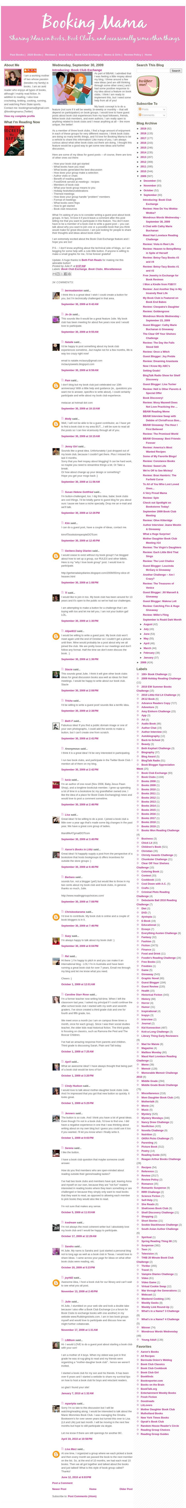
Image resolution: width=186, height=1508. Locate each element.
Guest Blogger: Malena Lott (159, 601)
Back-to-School (150, 740)
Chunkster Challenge (154, 859)
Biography (147, 752)
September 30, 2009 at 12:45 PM (80, 540)
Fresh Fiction (149, 1396)
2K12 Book (148, 698)
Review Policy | (133, 54)
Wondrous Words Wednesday (159, 1331)
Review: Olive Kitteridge (157, 520)
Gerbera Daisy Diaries (78, 550)
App (143, 715)
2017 (143, 138)
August (148, 624)
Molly (68, 418)
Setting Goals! (151, 370)
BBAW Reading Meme (156, 411)
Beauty (145, 744)
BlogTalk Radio (150, 760)
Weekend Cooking (152, 1298)
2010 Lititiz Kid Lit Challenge (158, 694)
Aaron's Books (150, 1351)
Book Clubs (95, 269)
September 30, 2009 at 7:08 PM (80, 901)
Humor (145, 1006)
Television (147, 1253)
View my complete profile (19, 116)
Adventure (147, 707)
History (145, 998)
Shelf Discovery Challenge (157, 1212)
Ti (66, 592)
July (146, 629)
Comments (146, 115)
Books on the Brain (152, 1384)
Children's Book (151, 846)
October (149, 190)
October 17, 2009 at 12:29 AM (79, 1236)
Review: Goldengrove (156, 311)
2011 (143, 166)
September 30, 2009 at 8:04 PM (80, 945)
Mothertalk (147, 1101)
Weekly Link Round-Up (155, 1307)
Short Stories (149, 1220)
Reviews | (51, 54)
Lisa (67, 814)
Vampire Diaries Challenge (157, 1274)
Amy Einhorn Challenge (155, 711)
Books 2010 (148, 789)
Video (144, 1278)
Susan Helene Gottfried (79, 492)
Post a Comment (62, 1483)
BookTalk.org (149, 1388)
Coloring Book (150, 871)
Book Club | (66, 54)
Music (145, 1109)
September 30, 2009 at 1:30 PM (80, 620)
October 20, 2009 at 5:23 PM (78, 1267)
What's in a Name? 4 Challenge (160, 1319)
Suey (68, 935)
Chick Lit (146, 842)
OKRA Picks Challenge (155, 1138)
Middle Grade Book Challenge (159, 1085)
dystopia (146, 916)
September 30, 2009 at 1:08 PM (80, 582)
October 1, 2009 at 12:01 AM (78, 984)
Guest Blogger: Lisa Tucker (159, 384)
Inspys (145, 1015)
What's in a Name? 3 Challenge (160, 1311)
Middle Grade (149, 1081)
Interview (146, 1019)
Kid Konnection (151, 1027)
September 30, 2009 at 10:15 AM (80, 436)
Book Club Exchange (74, 269)
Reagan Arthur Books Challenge (161, 1159)
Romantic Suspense (153, 1187)
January (149, 657)
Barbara (70, 877)
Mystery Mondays (152, 1117)
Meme (145, 1064)
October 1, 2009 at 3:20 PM (77, 1075)
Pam (67, 380)
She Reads (147, 1204)
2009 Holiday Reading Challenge (161, 678)
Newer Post (59, 1489)
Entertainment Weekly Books (158, 1392)
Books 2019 (148, 826)
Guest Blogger (150, 982)
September (151, 194)
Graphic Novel (150, 978)
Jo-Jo (68, 314)
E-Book (145, 920)
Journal (146, 1023)
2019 (143, 128)
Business (147, 838)
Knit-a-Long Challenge (155, 1031)
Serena (69, 1148)
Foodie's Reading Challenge (158, 957)
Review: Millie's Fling (156, 614)
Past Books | (17, 54)
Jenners (70, 1113)
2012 (143, 161)
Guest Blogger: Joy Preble (159, 356)
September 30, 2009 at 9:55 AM (80, 331)
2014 (143, 152)
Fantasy (146, 937)
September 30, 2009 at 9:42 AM (80, 304)
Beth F (69, 720)
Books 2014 (148, 805)
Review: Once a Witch (156, 351)
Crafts (145, 887)
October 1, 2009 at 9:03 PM (77, 1137)
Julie (68, 1301)
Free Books (148, 961)
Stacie (69, 669)
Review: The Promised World (160, 433)
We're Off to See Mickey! (158, 470)
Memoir (146, 1068)
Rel (67, 956)
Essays (145, 929)
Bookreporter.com (152, 1380)
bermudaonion (74, 290)
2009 (143, 176)
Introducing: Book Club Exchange (77, 70)
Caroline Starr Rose (77, 994)
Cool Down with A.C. (154, 883)
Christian (146, 851)
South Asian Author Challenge (159, 1228)
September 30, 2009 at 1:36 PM (80, 659)
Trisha (69, 700)
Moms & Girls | (113, 54)
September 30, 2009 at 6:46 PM (80, 866)
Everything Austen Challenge (159, 933)
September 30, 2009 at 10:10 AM (80, 408)
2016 (143, 142)
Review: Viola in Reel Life (158, 244)
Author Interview (151, 731)
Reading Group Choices (155, 1429)
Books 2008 (148, 781)
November (150, 185)
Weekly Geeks (150, 1302)
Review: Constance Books (159, 461)
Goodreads (147, 1401)
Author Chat (148, 727)
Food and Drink (150, 953)
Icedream (70, 1222)
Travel (145, 1269)
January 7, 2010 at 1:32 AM (77, 1393)
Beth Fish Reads (92, 260)
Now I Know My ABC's (156, 365)
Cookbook (147, 879)
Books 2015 (148, 809)
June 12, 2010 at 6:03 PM (76, 1477)
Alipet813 (70, 631)
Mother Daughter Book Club (158, 1409)
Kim (67, 523)
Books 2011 (148, 793)
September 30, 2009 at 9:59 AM (80, 370)
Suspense (147, 1245)
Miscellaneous (113, 269)
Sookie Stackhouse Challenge (159, 1224)
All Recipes (148, 1355)
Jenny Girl (71, 446)
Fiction (145, 945)
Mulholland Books (152, 1413)
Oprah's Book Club (152, 1421)
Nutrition (146, 1134)
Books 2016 (148, 813)
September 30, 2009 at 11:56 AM (80, 481)
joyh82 (69, 1277)
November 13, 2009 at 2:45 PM (79, 1291)
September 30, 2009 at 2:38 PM (80, 710)
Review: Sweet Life (154, 465)
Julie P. (32, 70)
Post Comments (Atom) (82, 1496)
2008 (143, 662)
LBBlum (70, 1340)
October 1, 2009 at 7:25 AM (77, 1051)
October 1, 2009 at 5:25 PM (77, 1103)
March (148, 648)
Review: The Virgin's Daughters (162, 547)
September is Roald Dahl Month (162, 619)
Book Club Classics (153, 1364)
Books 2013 (148, 801)
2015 (143, 147)
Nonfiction (147, 1126)
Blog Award (148, 756)
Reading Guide (150, 1154)
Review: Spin (151, 497)
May (146, 638)
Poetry (145, 1150)
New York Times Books (155, 1417)
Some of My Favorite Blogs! (160, 456)
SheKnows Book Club (154, 1208)
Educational (148, 924)
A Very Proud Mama (155, 493)
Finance (146, 949)
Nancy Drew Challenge (155, 1122)
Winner (145, 1327)
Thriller (145, 1265)
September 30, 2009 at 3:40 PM (80, 839)
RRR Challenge (150, 1192)
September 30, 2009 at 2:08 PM (80, 690)
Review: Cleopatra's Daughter (161, 306)
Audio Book (148, 723)
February (149, 652)
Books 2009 (148, 785)
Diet (143, 908)
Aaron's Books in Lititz (79, 849)
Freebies (146, 966)
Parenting (147, 1142)
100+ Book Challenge (154, 674)
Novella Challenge (152, 1130)
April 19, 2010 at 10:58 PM (76, 1438)
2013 (143, 157)
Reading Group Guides (155, 1434)
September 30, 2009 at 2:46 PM (80, 804)
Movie (145, 1105)
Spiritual (146, 1237)
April (68, 1061)
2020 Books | (35, 54)
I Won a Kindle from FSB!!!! (159, 284)
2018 (143, 133)
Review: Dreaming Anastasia (160, 361)
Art (143, 719)
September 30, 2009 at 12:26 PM (80, 512)
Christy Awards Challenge (157, 855)
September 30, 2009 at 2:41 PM (80, 738)
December (150, 180)
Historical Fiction (151, 994)
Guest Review (149, 986)
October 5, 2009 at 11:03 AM (78, 1212)
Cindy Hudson (73, 1085)
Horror (145, 1002)
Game (145, 970)
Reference (147, 1171)
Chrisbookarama (75, 911)
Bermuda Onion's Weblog (156, 1359)
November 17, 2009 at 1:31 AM (79, 1329)
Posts (143, 109)
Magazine (147, 1048)
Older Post (126, 1489)
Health (145, 990)
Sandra (69, 1246)
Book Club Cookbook (154, 1368)
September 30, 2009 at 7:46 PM (80, 925)
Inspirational (149, 1011)
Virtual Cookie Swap (153, 1286)
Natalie (69, 342)
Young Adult (149, 1339)
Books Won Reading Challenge (160, 830)
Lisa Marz (71, 1449)
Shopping (147, 1216)
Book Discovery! (153, 397)
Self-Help (146, 1200)
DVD (144, 912)
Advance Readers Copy (155, 703)
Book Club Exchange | (88, 54)
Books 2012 (148, 797)
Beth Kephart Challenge (156, 748)
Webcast (146, 1294)
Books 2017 (148, 818)
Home (148, 54)
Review (145, 1175)
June (147, 633)
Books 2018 (148, 822)
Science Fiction (150, 1196)
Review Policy (150, 1179)
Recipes (146, 1167)
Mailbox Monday (151, 1052)
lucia (68, 779)
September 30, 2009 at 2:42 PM (80, 769)
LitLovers (146, 1405)
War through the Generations (159, 1290)
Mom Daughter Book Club (157, 1097)
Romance (147, 1183)
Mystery (146, 1113)
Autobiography (150, 736)
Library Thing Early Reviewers (159, 1035)
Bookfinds (147, 1376)
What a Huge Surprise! (156, 533)
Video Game (148, 1282)
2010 (143, 171)
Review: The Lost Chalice (158, 561)
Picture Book (149, 1146)
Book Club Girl (150, 1372)
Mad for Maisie (150, 1044)
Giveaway (147, 974)
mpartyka (70, 1403)
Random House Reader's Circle (160, 1425)
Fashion (146, 941)
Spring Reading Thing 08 (156, 1241)
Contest (146, 875)
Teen (144, 1249)
